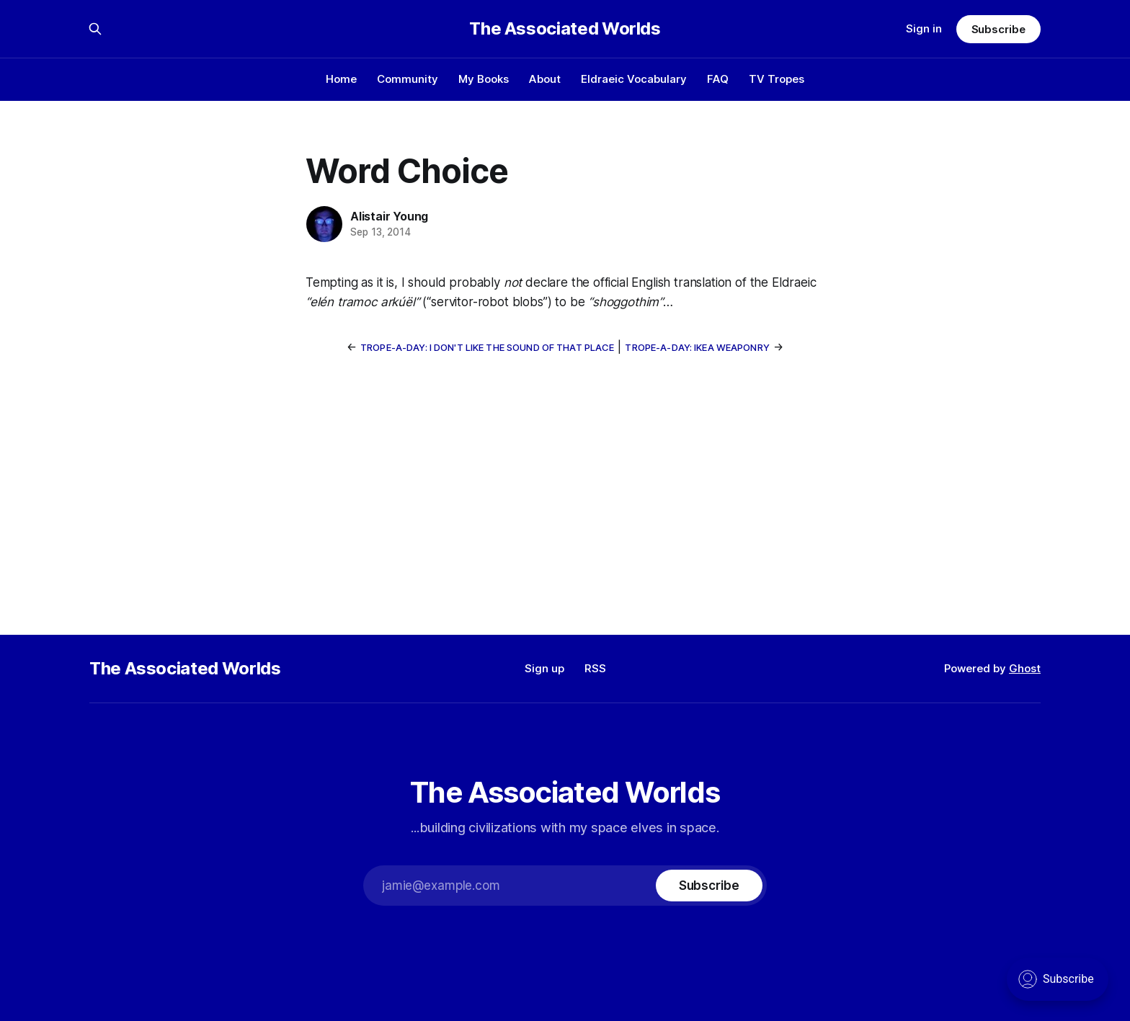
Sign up (544, 668)
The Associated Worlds (564, 28)
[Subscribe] (709, 885)
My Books (483, 79)
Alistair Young (389, 216)
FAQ (718, 79)
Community (407, 79)
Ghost (1025, 668)
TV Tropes (776, 79)
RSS (595, 668)
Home (341, 79)
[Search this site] (95, 28)
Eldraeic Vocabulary (634, 79)
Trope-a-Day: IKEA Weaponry (697, 347)
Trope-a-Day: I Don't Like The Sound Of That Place (487, 347)
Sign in (924, 28)
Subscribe (998, 29)
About (545, 79)
